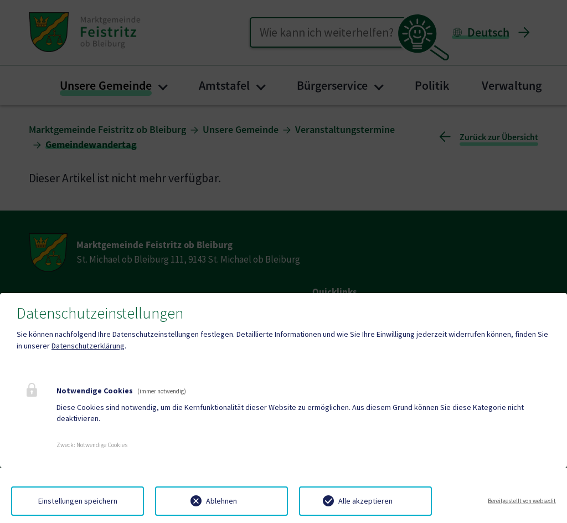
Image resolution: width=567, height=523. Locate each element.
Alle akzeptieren (365, 501)
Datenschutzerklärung (88, 346)
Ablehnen (221, 501)
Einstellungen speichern (77, 501)
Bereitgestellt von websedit (522, 501)
